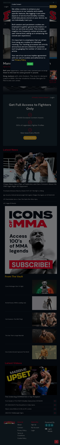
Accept (30, 64)
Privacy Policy (20, 60)
